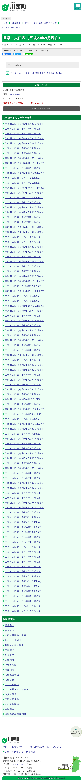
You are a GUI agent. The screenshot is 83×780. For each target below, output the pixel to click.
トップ (4, 23)
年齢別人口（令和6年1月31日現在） (24, 389)
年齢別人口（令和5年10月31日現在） (25, 424)
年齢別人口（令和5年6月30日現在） (24, 458)
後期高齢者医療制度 (15, 714)
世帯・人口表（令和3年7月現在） (23, 606)
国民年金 (9, 709)
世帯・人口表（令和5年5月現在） (23, 478)
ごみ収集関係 (12, 684)
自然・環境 (11, 694)
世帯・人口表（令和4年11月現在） (24, 527)
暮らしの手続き (13, 640)
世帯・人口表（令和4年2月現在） (23, 571)
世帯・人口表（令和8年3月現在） (23, 148)
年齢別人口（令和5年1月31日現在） (24, 507)
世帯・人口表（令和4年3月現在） (23, 566)
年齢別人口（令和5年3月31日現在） (24, 488)
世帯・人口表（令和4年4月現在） (23, 562)
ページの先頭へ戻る (76, 732)
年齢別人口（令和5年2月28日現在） (24, 502)
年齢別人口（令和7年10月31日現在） (25, 188)
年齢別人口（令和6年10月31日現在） (25, 306)
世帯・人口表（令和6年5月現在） (23, 360)
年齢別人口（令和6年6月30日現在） (24, 340)
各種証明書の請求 (14, 645)
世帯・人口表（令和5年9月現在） (23, 443)
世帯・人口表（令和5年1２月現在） (24, 414)
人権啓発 (9, 679)
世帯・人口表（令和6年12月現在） (24, 286)
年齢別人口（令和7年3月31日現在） (24, 252)
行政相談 (9, 670)
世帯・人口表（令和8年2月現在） (23, 153)
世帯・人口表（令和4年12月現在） (24, 522)
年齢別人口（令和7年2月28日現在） (24, 261)
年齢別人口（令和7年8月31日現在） (24, 207)
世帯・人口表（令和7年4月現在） (23, 256)
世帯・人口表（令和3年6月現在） (23, 611)
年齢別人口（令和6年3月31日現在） (24, 370)
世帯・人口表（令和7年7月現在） (23, 222)
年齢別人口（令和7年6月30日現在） (24, 227)
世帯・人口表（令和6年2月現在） (23, 394)
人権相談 (9, 660)
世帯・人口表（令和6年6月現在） (23, 350)
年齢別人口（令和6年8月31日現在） (24, 320)
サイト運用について (15, 747)
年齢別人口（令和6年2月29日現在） (24, 379)
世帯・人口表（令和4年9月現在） (23, 537)
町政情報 (16, 23)
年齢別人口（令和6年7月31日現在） (24, 330)
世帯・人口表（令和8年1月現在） (23, 168)
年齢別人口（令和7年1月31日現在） (24, 276)
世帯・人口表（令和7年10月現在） (24, 197)
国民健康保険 (12, 699)
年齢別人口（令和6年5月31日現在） (24, 355)
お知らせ (9, 630)
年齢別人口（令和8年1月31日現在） (24, 158)
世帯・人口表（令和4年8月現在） (23, 542)
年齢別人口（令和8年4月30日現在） (24, 124)
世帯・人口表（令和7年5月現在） (23, 242)
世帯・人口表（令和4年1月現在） (23, 576)
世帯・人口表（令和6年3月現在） (23, 384)
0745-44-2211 (17, 764)
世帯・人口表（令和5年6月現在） (23, 473)
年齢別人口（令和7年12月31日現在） (25, 163)
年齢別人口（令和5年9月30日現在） (24, 429)
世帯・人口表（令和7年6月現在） (23, 237)
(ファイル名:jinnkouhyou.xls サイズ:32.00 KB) (35, 73)
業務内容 (9, 625)
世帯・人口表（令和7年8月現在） (23, 217)
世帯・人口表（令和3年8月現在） (23, 601)
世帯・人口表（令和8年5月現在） (23, 129)
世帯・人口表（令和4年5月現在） (23, 557)
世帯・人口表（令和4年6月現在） (23, 552)
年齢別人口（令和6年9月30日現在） (24, 311)
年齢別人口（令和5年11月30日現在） (25, 409)
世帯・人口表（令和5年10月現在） (24, 434)
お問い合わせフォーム (41, 108)
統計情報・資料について (45, 23)
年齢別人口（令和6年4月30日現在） (24, 365)
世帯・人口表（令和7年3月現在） (23, 266)
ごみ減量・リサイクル (17, 689)
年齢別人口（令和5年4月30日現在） (24, 483)
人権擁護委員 (12, 675)
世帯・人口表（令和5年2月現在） (23, 512)
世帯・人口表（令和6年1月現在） (23, 404)
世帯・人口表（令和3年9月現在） (23, 596)
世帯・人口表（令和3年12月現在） (24, 581)
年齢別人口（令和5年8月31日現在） (24, 438)
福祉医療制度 (12, 704)
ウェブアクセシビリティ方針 (20, 751)
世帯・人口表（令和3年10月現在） (24, 591)
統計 (27, 23)
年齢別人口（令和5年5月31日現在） (24, 468)
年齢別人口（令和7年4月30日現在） (24, 247)
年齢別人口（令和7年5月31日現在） (24, 232)
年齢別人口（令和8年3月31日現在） (24, 138)
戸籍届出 (9, 650)
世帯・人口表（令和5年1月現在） (23, 517)
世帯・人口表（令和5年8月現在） (23, 448)
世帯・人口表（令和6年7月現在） (23, 345)
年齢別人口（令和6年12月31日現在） (25, 281)
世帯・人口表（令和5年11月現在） (24, 419)
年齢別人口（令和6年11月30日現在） (25, 291)
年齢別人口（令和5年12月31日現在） (25, 399)
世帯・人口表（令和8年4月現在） (23, 133)
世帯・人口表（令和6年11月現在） (24, 296)
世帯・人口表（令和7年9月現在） (23, 202)
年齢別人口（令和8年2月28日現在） (24, 143)
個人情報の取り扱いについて (45, 747)
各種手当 (9, 655)
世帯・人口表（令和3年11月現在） (24, 586)
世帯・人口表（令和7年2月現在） (23, 271)
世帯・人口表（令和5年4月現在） (23, 493)
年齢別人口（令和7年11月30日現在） (25, 173)
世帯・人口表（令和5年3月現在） (23, 498)
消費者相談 (11, 665)
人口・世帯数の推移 (10, 28)
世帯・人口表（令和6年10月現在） (24, 301)
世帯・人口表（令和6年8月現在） (23, 335)
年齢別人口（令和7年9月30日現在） (24, 192)
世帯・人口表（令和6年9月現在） (23, 315)
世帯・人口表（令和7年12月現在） (24, 178)
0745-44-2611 (16, 94)
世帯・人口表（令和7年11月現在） (24, 183)
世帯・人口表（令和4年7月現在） (23, 547)
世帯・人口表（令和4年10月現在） (24, 532)
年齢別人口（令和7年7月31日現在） (24, 212)
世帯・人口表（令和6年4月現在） (23, 375)
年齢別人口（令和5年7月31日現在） (24, 453)
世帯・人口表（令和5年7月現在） (23, 463)
